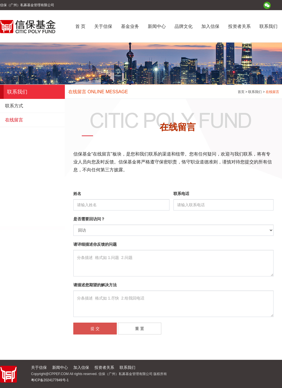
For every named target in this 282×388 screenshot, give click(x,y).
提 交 (95, 328)
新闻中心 (157, 26)
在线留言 (14, 119)
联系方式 (14, 105)
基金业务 (130, 26)
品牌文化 (184, 26)
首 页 (80, 26)
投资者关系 (239, 26)
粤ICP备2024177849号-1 (50, 380)
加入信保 (210, 26)
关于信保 (103, 26)
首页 (241, 92)
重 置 (139, 328)
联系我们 (268, 26)
